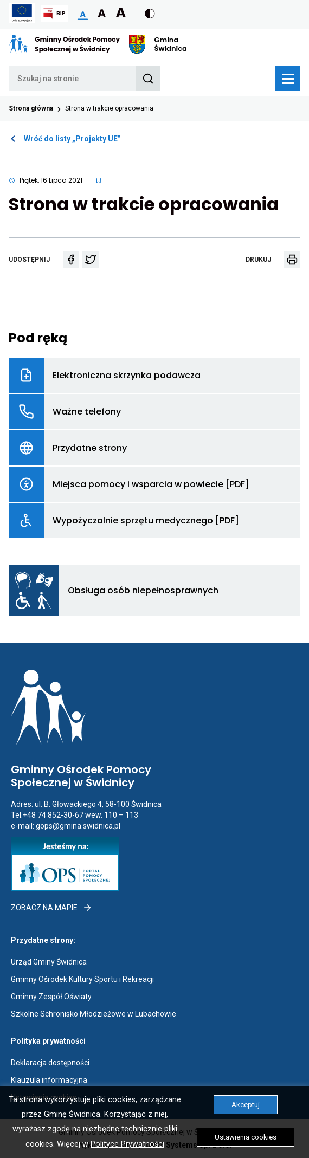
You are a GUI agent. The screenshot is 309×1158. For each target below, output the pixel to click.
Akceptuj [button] (245, 1105)
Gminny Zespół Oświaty (51, 996)
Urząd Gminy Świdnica (49, 961)
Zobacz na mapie (51, 907)
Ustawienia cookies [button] (245, 1137)
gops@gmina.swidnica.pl (78, 825)
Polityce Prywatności (127, 1144)
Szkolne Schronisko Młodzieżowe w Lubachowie (93, 1013)
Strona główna (31, 108)
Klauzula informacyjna (49, 1079)
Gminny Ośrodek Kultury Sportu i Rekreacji (82, 979)
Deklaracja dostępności (50, 1062)
